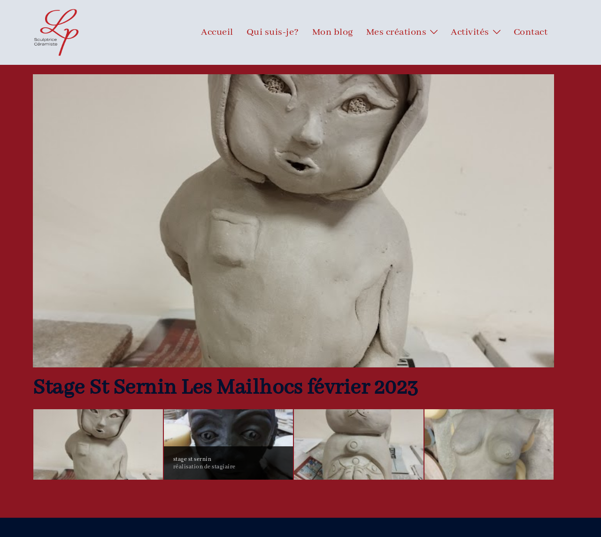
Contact (531, 32)
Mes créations (396, 32)
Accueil (217, 32)
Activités (470, 32)
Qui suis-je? (273, 32)
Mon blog (332, 32)
